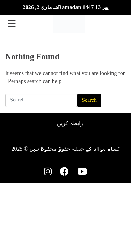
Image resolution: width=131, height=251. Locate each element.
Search (89, 100)
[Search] (41, 100)
